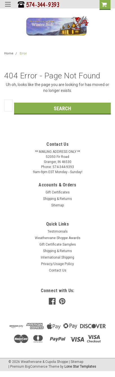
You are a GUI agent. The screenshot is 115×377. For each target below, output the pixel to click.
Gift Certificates (58, 192)
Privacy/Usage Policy (57, 264)
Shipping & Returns (57, 199)
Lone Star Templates (80, 367)
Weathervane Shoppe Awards (57, 238)
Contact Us (57, 270)
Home (8, 53)
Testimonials (58, 231)
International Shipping (57, 257)
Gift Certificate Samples (57, 244)
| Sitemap (76, 362)
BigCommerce (36, 367)
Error (23, 53)
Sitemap (57, 205)
